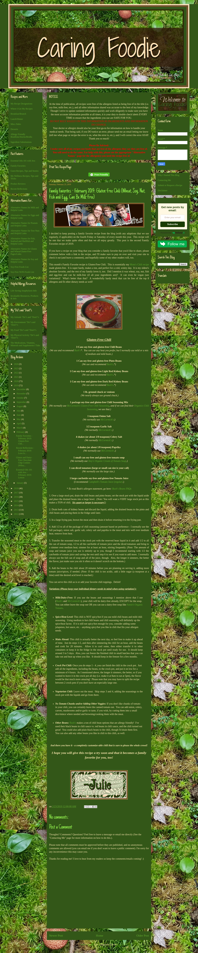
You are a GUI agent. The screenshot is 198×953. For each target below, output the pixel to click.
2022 (16, 373)
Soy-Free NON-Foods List (22, 272)
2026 (16, 364)
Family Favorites (18, 166)
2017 (16, 492)
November (22, 393)
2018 (16, 488)
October (20, 398)
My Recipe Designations (21, 103)
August (20, 406)
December (21, 389)
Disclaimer (162, 190)
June (19, 415)
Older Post (142, 935)
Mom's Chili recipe (139, 264)
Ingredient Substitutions (21, 142)
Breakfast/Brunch (18, 114)
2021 (16, 377)
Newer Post (56, 935)
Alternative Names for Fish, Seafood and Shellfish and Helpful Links (23, 241)
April (19, 423)
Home (99, 935)
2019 (16, 385)
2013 (16, 510)
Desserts (14, 129)
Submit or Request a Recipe (170, 185)
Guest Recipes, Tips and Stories (24, 171)
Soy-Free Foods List (20, 267)
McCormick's (107, 419)
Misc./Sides (16, 124)
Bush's (77, 350)
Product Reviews (18, 184)
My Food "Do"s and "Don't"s (23, 330)
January (20, 483)
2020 (16, 381)
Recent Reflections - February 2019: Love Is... (25, 450)
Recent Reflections (19, 189)
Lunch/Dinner (17, 119)
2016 (16, 497)
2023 (16, 368)
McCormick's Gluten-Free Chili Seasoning (88, 405)
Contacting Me (164, 180)
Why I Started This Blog (168, 175)
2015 (16, 501)
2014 (16, 505)
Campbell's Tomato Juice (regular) (106, 481)
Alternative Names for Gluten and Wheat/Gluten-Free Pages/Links (24, 251)
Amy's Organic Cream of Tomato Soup (107, 461)
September (22, 402)
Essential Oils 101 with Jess (23, 161)
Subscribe (172, 224)
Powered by (173, 233)
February (21, 432)
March (20, 428)
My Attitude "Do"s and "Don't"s (25, 317)
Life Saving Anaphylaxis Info (24, 290)
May (19, 419)
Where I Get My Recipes (22, 109)
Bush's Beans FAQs (121, 488)
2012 (16, 514)
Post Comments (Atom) (106, 944)
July (19, 411)
